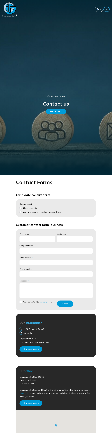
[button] (56, 425)
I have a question (30, 208)
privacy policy (45, 302)
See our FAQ (56, 111)
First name (24, 234)
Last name (62, 234)
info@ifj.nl (26, 333)
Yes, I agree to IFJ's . (37, 302)
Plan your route (31, 349)
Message (24, 281)
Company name (26, 245)
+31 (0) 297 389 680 (31, 329)
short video (24, 393)
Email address (26, 257)
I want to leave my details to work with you (42, 212)
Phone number (25, 269)
